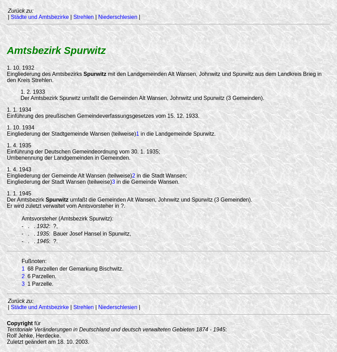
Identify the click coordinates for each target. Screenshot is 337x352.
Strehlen (83, 17)
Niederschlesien (117, 17)
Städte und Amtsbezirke (40, 17)
